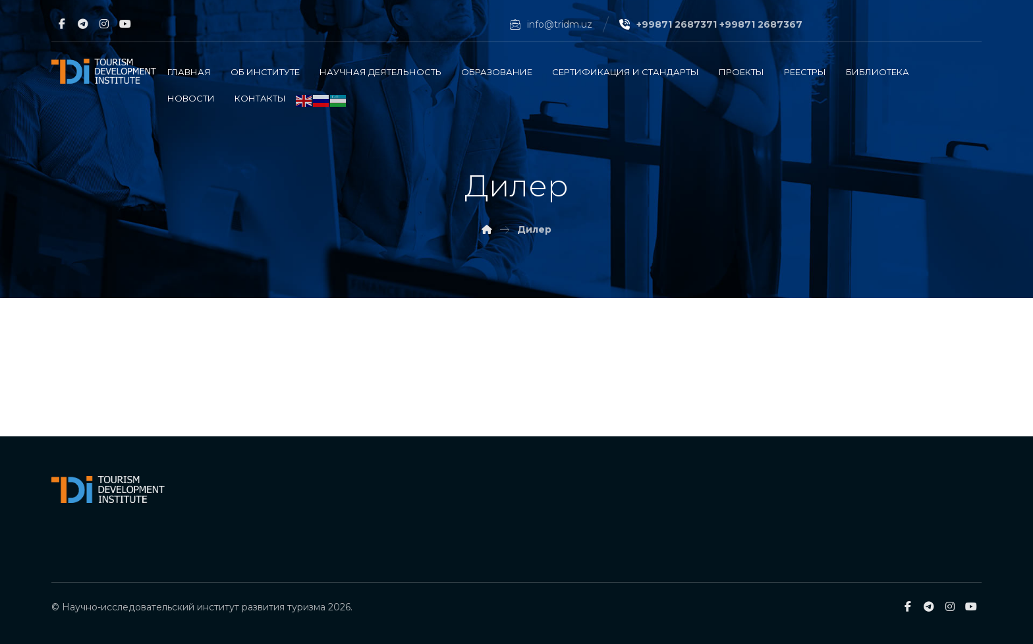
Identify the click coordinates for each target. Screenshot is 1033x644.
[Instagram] (104, 23)
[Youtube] (125, 23)
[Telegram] (83, 23)
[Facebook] (61, 23)
